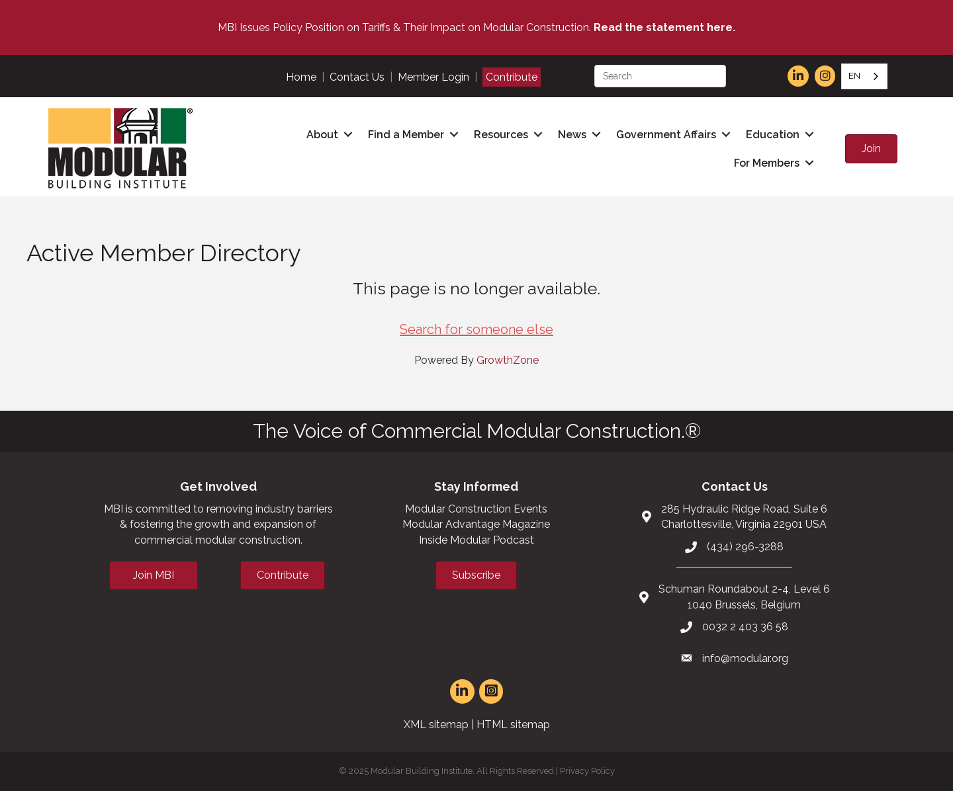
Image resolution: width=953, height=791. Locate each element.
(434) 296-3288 (745, 546)
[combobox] (864, 76)
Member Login (433, 77)
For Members (766, 163)
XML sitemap (436, 724)
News (572, 134)
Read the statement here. (664, 27)
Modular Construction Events (476, 509)
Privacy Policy (587, 771)
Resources (501, 134)
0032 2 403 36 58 (745, 626)
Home (301, 77)
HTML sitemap (513, 724)
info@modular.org (745, 658)
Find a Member (406, 134)
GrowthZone (507, 360)
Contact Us (357, 77)
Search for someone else (476, 329)
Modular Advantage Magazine (476, 524)
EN (854, 76)
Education (772, 134)
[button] (871, 148)
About (322, 134)
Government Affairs (666, 134)
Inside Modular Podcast (476, 540)
